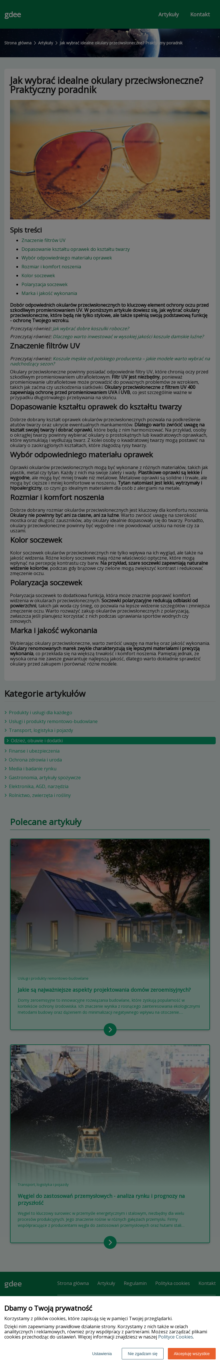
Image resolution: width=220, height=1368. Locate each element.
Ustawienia (102, 1353)
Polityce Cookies (175, 1337)
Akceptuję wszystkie (192, 1353)
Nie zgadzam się (143, 1353)
